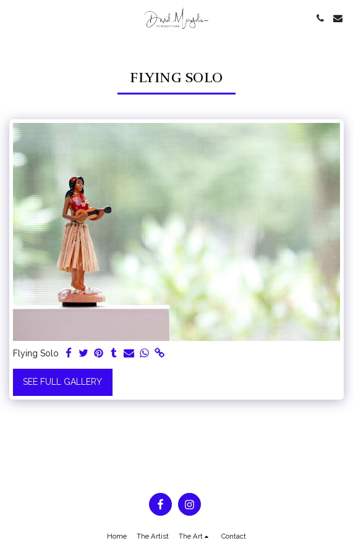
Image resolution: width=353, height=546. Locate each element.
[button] (13, 18)
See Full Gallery (62, 382)
